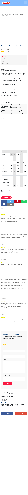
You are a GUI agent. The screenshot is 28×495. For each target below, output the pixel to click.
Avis (3, 61)
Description (4, 56)
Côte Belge (21, 14)
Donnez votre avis (6, 63)
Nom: (4, 349)
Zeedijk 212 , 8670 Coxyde (6, 49)
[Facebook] (7, 413)
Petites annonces (7, 14)
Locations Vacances (14, 14)
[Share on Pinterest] (17, 201)
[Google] (21, 413)
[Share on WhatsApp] (24, 201)
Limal (3, 191)
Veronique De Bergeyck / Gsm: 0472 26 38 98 (11, 190)
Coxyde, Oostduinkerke (7, 15)
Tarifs (3, 58)
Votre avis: (5, 359)
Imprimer (3, 400)
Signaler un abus (5, 399)
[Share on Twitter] (11, 201)
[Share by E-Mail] (11, 204)
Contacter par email (6, 197)
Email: (4, 354)
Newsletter (3, 402)
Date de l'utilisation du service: (9, 375)
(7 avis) (8, 51)
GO (25, 408)
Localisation (4, 60)
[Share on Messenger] (4, 204)
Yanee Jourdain (4, 296)
